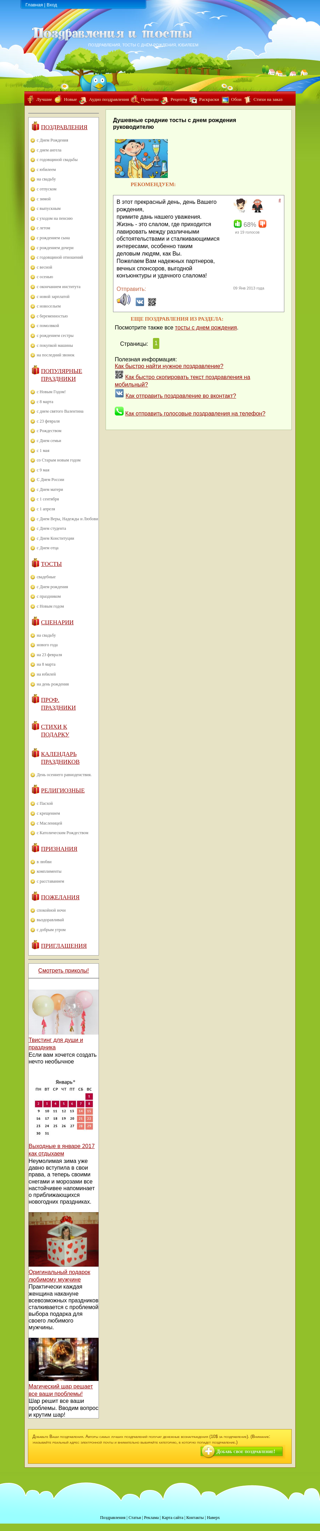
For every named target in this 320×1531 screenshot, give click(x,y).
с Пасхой (45, 803)
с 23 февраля (48, 421)
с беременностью (52, 316)
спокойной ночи (51, 910)
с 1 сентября (48, 499)
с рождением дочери (55, 247)
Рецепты (179, 99)
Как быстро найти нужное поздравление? (169, 366)
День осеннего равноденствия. (64, 774)
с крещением (48, 813)
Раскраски (209, 99)
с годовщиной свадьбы (57, 159)
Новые (70, 99)
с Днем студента (51, 528)
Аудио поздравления (109, 99)
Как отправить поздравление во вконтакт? (180, 396)
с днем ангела (49, 150)
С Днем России (50, 479)
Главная (34, 4)
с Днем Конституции (55, 538)
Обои (236, 99)
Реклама (151, 1517)
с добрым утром (51, 929)
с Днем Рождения (52, 140)
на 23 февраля (49, 654)
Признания (59, 848)
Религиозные (63, 790)
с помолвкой (48, 325)
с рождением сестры (55, 335)
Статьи (135, 1517)
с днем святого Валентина (60, 411)
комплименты (49, 871)
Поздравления (64, 127)
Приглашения (64, 945)
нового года (47, 644)
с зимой (44, 198)
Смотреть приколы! (63, 971)
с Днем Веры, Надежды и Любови (67, 518)
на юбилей (46, 674)
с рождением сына (53, 237)
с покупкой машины (55, 345)
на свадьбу (46, 179)
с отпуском (47, 189)
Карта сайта (172, 1517)
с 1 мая (43, 450)
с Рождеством (49, 430)
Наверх (213, 1517)
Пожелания (60, 897)
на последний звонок (56, 354)
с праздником (49, 596)
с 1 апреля (46, 508)
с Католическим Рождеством (62, 832)
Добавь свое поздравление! (246, 1451)
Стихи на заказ (268, 99)
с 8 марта (45, 401)
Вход (52, 4)
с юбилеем (46, 169)
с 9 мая (43, 470)
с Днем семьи (49, 440)
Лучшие (44, 99)
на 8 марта (46, 664)
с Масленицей (49, 823)
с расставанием (50, 881)
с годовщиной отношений (60, 257)
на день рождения (53, 684)
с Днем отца (48, 547)
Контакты (195, 1517)
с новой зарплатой (53, 296)
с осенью (45, 276)
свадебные (46, 576)
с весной (44, 267)
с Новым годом (50, 606)
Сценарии (57, 622)
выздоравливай (50, 919)
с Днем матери (50, 489)
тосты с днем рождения (206, 328)
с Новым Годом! (51, 391)
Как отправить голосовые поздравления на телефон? (195, 414)
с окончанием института (59, 286)
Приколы (150, 99)
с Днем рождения (52, 586)
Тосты (51, 564)
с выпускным (49, 208)
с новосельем (49, 306)
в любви (44, 861)
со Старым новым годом (59, 460)
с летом (43, 227)
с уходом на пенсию (55, 218)
